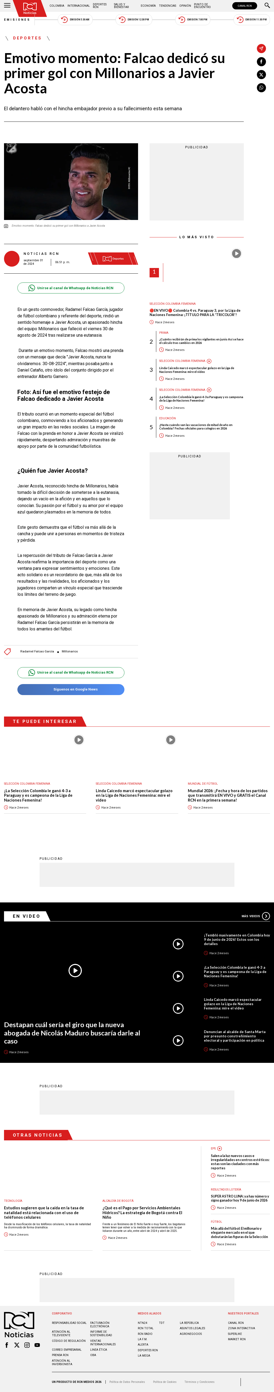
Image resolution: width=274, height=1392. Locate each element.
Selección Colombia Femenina (173, 304)
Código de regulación (69, 1341)
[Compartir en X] (261, 74)
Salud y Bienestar (121, 6)
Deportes (27, 38)
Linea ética (98, 1349)
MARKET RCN (237, 1339)
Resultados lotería (226, 1189)
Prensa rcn (60, 1355)
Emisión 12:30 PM (134, 19)
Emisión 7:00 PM (192, 19)
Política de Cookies (165, 1382)
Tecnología (13, 1201)
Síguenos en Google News (70, 689)
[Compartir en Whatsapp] (261, 87)
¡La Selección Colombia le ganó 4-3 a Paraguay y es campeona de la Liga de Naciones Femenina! (201, 398)
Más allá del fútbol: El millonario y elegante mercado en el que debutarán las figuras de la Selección (239, 1232)
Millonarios (70, 651)
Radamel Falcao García (37, 651)
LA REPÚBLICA (189, 1323)
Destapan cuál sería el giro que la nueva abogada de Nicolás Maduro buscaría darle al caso (72, 1032)
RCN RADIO (145, 1334)
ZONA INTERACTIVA (241, 1328)
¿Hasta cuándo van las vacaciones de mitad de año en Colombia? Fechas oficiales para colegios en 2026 (196, 426)
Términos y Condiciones (199, 1382)
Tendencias (167, 6)
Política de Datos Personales (127, 1382)
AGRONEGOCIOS (191, 1334)
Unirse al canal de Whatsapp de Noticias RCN (70, 288)
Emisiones (17, 19)
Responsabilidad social (69, 1323)
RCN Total (146, 1328)
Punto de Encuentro (202, 6)
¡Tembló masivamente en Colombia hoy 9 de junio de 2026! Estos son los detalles (237, 939)
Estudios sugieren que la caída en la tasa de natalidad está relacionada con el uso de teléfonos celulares (44, 1213)
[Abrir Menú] (7, 6)
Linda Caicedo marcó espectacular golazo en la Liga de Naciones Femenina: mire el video (196, 369)
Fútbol (216, 1222)
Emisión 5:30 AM (75, 19)
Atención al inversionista (62, 1362)
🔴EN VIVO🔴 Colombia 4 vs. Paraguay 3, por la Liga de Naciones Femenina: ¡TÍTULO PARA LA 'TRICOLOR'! (195, 312)
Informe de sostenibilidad (101, 1333)
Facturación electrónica (99, 1324)
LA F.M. (142, 1339)
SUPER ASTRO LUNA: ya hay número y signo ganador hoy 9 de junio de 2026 (240, 1198)
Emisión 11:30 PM (252, 19)
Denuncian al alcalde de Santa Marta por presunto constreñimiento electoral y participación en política (234, 1036)
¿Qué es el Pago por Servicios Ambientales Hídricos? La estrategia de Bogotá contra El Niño (142, 1213)
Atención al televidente (61, 1333)
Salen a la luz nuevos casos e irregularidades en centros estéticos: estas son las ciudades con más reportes (240, 1162)
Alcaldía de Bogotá (118, 1201)
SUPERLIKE (235, 1334)
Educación (167, 418)
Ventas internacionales (103, 1342)
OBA (93, 1355)
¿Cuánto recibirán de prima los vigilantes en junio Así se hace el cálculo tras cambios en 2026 (201, 340)
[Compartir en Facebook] (261, 61)
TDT (162, 1323)
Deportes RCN (99, 6)
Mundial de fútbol (203, 783)
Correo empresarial (67, 1349)
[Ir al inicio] (30, 8)
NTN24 (142, 1323)
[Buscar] (267, 6)
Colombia (57, 6)
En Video (27, 916)
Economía (148, 6)
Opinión (185, 6)
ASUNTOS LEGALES (192, 1328)
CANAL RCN (245, 5)
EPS (213, 1148)
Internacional (78, 6)
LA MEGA (144, 1355)
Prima (163, 333)
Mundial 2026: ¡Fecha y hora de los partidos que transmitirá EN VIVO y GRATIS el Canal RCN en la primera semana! (228, 795)
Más (256, 916)
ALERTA (143, 1344)
